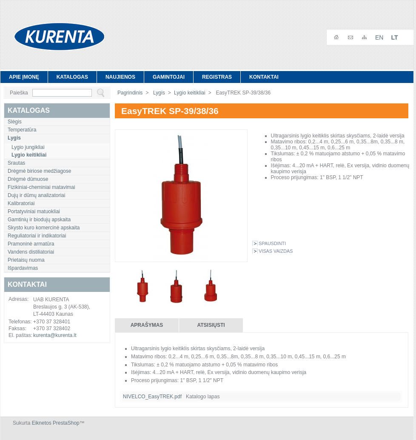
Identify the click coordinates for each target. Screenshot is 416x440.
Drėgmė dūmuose (28, 179)
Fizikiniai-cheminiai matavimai (41, 187)
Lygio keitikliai (189, 93)
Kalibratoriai (21, 203)
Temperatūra (22, 130)
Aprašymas (147, 325)
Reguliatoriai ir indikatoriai (37, 236)
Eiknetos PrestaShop (56, 423)
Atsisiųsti (211, 325)
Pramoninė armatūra (31, 244)
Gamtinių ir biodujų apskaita (39, 220)
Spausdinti (272, 243)
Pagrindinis (129, 93)
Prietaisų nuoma (26, 260)
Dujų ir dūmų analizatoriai (36, 195)
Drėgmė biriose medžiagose (39, 171)
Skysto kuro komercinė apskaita (44, 228)
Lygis (158, 93)
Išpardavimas (23, 268)
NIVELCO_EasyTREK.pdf (152, 397)
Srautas (16, 163)
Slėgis (15, 122)
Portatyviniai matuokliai (34, 211)
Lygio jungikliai (28, 147)
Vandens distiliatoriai (31, 252)
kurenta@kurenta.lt (55, 335)
